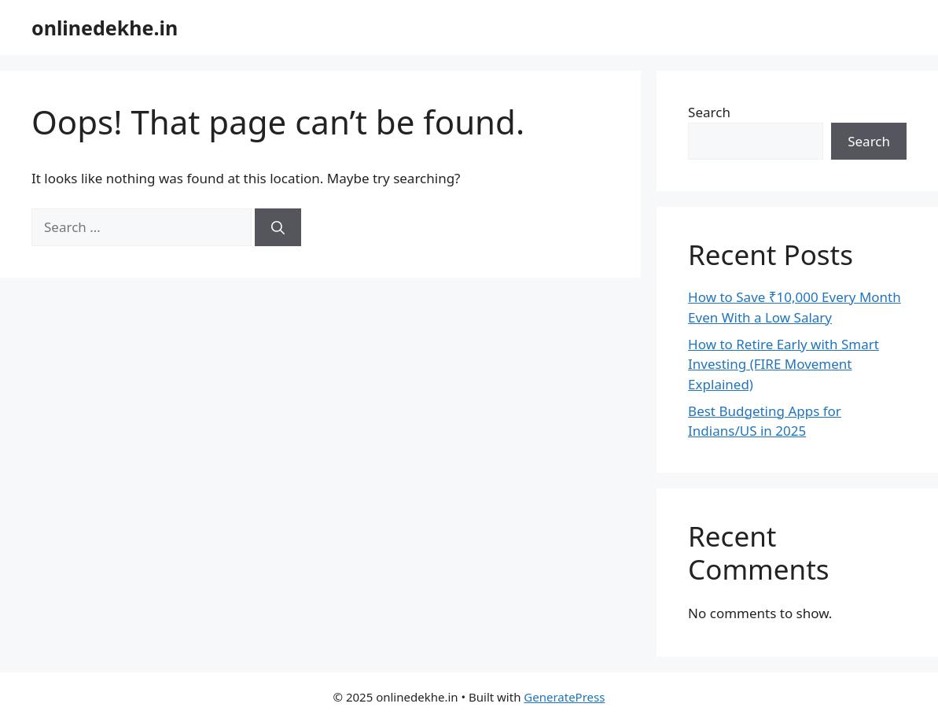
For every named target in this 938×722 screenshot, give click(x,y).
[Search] (278, 227)
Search (709, 112)
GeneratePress (564, 697)
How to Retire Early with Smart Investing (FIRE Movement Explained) (783, 364)
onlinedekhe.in (104, 27)
